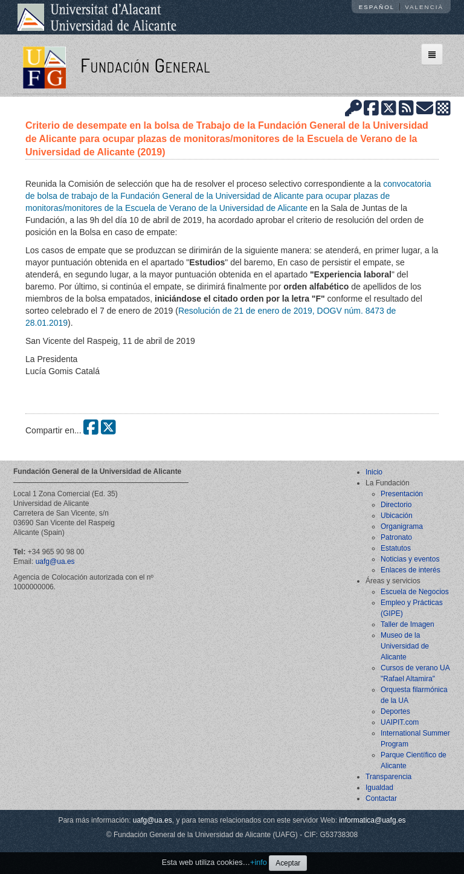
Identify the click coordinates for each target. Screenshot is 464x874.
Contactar (381, 798)
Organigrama (402, 526)
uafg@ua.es (55, 561)
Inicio (374, 472)
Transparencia (388, 776)
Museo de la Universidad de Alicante (405, 646)
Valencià (424, 7)
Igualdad (379, 787)
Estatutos (396, 548)
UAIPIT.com (400, 722)
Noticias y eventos (410, 559)
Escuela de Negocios (415, 592)
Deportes (395, 711)
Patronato (396, 537)
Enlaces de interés (410, 570)
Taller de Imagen (407, 624)
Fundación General (145, 65)
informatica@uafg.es (372, 820)
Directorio (396, 504)
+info (258, 862)
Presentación (402, 494)
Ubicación (397, 515)
